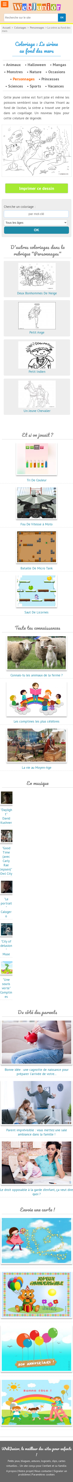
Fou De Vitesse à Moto (36, 522)
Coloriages (20, 27)
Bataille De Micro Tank (36, 566)
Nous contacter (43, 1471)
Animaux (13, 64)
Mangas (59, 64)
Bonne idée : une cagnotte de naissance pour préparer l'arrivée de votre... (36, 1069)
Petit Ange (37, 330)
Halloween (37, 64)
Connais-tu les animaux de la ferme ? (36, 673)
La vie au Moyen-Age (36, 765)
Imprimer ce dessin (36, 188)
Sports (35, 86)
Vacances (56, 86)
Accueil (7, 27)
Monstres (15, 71)
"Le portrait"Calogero (7, 905)
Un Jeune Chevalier (37, 408)
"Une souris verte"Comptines (7, 986)
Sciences (15, 86)
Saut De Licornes (36, 610)
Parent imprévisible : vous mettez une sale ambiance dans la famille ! (36, 1130)
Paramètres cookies (43, 1474)
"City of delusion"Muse (7, 945)
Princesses (50, 79)
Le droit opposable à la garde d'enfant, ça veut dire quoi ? (36, 1189)
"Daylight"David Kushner (7, 814)
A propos (11, 1471)
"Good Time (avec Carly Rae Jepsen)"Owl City (7, 859)
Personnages (37, 27)
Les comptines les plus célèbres (36, 719)
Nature (35, 71)
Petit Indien (37, 369)
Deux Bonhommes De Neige (37, 291)
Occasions (56, 71)
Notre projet (25, 1471)
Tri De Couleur (36, 478)
